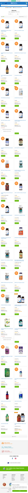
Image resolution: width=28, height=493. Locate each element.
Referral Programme (13, 478)
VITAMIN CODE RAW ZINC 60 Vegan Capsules (20, 356)
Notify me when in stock (7, 131)
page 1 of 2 (14, 436)
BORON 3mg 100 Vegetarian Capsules (19, 282)
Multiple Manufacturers (17, 426)
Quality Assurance (4, 477)
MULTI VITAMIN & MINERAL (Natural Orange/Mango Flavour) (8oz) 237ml (19, 260)
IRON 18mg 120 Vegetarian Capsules (5, 170)
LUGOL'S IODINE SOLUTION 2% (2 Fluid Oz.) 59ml (6, 76)
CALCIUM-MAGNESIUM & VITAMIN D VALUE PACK (20, 424)
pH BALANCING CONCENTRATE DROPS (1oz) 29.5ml (20, 379)
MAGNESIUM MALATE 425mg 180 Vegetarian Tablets (7, 53)
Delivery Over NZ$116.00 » (17, 7)
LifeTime (16, 150)
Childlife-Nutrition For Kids (18, 262)
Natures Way (16, 331)
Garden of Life (3, 331)
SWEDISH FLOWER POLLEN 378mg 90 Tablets (7, 282)
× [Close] (27, 484)
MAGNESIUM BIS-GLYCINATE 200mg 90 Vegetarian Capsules (6, 31)
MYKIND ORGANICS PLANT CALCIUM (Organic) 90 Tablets (7, 329)
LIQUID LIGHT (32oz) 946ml (18, 401)
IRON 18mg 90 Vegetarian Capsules (5, 120)
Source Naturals (3, 262)
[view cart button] (27, 3)
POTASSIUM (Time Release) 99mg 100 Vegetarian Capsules (6, 238)
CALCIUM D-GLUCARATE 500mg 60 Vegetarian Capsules (7, 148)
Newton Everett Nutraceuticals (5, 195)
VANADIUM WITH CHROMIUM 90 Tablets (20, 215)
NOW (15, 240)
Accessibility (8, 491)
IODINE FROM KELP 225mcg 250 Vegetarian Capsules (6, 215)
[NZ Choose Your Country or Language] (6, 3)
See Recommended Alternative (7, 129)
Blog (3, 478)
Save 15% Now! (9, 7)
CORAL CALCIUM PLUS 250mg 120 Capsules (20, 192)
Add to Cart (3, 38)
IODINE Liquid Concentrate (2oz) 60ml (6, 401)
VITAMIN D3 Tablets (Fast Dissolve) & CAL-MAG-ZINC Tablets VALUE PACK (21, 305)
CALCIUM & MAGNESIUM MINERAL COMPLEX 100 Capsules (20, 329)
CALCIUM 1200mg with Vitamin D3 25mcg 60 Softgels (7, 193)
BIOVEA (2, 55)
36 (25, 16)
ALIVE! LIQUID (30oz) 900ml (4, 423)
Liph (15, 381)
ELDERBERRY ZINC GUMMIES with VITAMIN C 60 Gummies (7, 356)
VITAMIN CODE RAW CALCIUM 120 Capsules (6, 378)
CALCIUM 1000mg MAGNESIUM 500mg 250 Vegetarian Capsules (20, 120)
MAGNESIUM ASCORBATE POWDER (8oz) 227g (21, 237)
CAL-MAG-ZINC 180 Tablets (18, 75)
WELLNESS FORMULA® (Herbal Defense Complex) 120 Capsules (20, 170)
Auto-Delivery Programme (13, 480)
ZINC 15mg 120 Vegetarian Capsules (19, 30)
